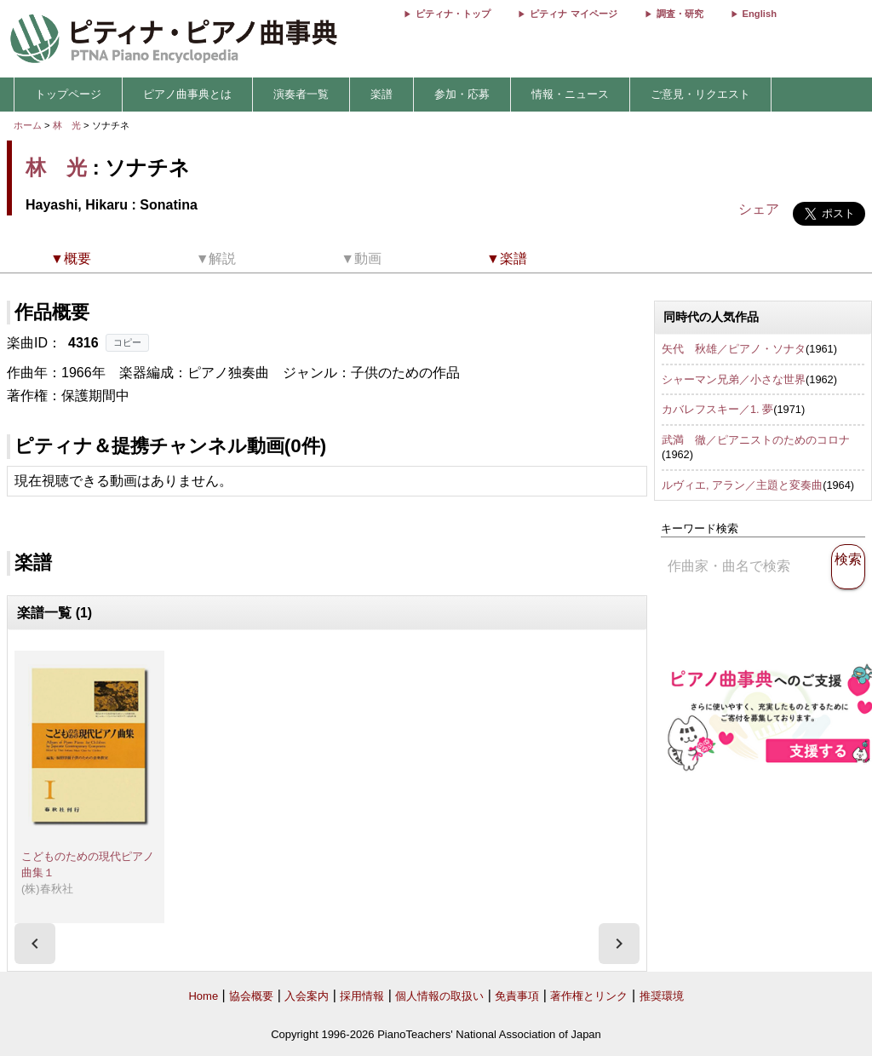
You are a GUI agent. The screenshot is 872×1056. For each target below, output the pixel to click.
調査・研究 (680, 14)
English (760, 14)
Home (203, 996)
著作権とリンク (589, 996)
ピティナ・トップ (453, 14)
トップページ (68, 94)
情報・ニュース (570, 94)
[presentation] (34, 943)
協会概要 (251, 996)
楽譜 (381, 94)
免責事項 (517, 996)
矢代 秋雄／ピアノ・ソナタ (734, 348)
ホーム (28, 125)
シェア (758, 209)
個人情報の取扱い (439, 996)
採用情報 (362, 996)
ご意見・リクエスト (700, 94)
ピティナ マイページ (573, 14)
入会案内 (306, 996)
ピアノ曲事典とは (187, 94)
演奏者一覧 (301, 94)
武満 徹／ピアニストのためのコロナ (756, 439)
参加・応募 (462, 94)
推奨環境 (662, 996)
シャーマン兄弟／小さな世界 (734, 379)
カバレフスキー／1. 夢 (717, 409)
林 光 (67, 125)
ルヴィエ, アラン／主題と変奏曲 (742, 485)
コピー (127, 342)
